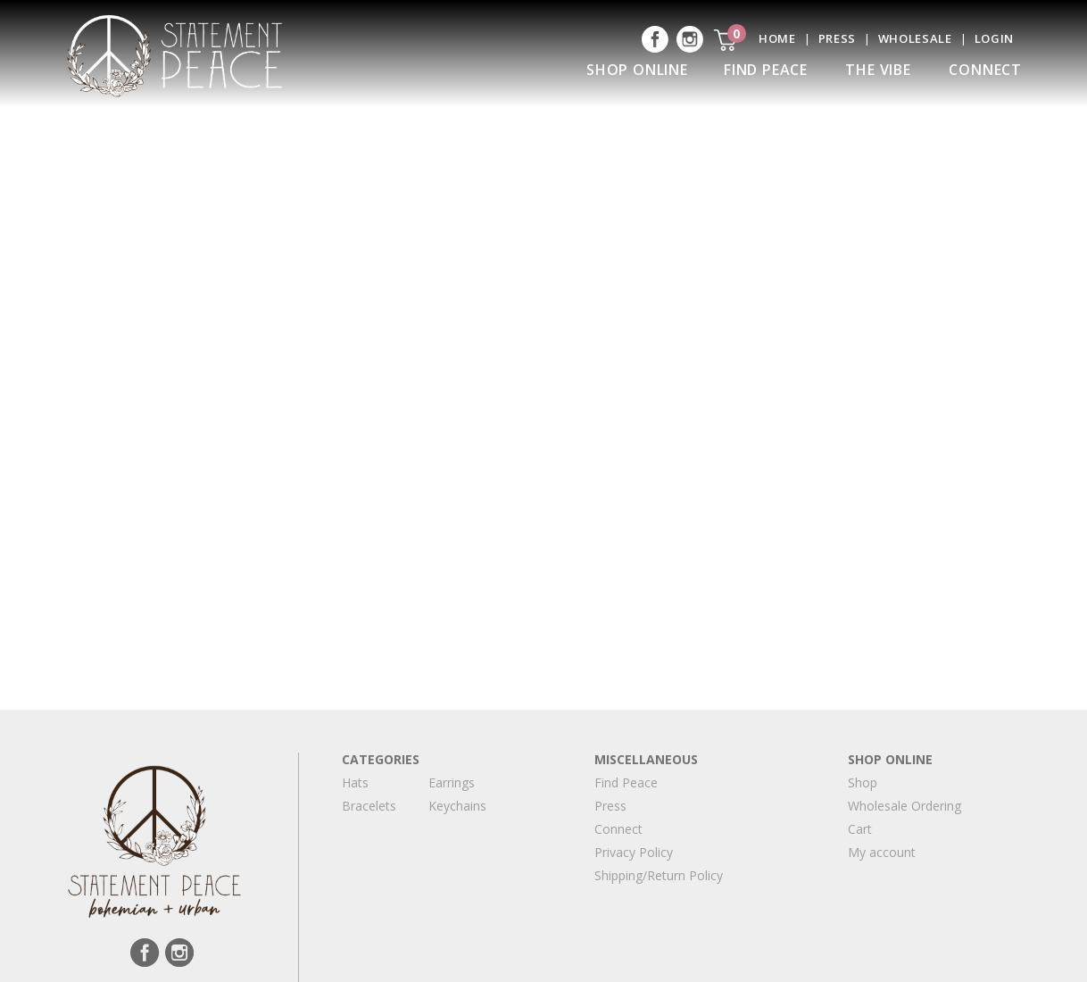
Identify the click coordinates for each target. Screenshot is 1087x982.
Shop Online (637, 69)
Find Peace (766, 69)
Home (777, 38)
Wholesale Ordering (904, 805)
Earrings (451, 782)
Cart (860, 828)
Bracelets (369, 805)
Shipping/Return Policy (658, 875)
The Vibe (877, 69)
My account (882, 852)
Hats (355, 782)
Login (994, 38)
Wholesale (915, 38)
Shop (862, 782)
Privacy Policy (633, 852)
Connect (985, 69)
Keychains (457, 805)
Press (837, 38)
